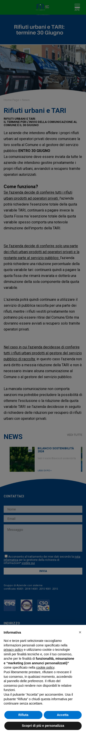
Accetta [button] (63, 715)
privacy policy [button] (13, 649)
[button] (80, 632)
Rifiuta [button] (23, 715)
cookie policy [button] (45, 667)
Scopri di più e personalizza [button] (43, 725)
